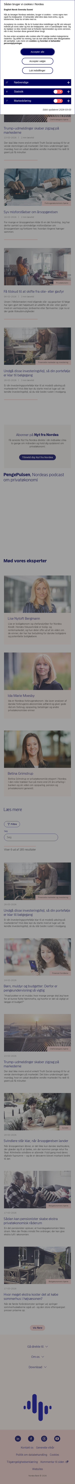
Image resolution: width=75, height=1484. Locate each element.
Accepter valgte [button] (37, 61)
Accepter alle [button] (37, 51)
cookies (33, 41)
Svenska (22, 9)
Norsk (14, 9)
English (7, 9)
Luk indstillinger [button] (37, 70)
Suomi (30, 9)
